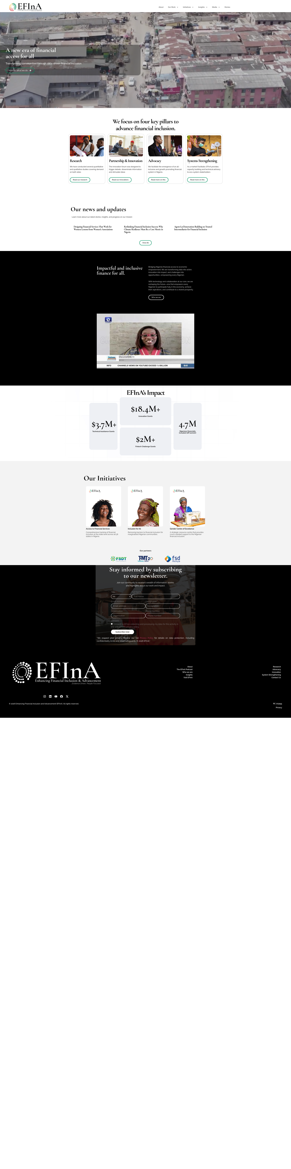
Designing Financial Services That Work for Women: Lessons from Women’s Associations (93, 228)
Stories (227, 7)
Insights (203, 7)
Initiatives (188, 7)
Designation (151, 528)
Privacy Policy (146, 565)
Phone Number (153, 538)
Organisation (117, 538)
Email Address (118, 528)
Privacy (279, 634)
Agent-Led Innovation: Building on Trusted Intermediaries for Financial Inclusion (193, 228)
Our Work (173, 7)
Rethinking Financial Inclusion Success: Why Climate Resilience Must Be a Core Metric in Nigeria (143, 229)
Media (216, 7)
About (161, 7)
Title (113, 519)
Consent (115, 548)
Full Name (137, 519)
